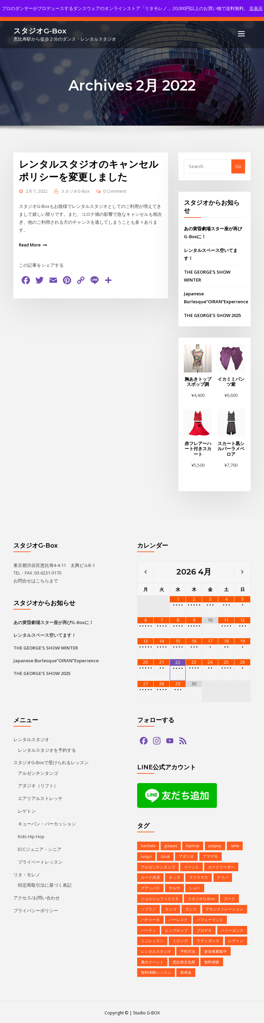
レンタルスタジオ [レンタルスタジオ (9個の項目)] (156, 949)
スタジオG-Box (39, 30)
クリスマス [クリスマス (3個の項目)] (198, 876)
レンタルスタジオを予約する (47, 749)
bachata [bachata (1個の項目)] (148, 845)
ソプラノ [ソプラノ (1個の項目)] (148, 907)
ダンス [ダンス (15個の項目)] (191, 907)
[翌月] (242, 572)
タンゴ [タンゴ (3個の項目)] (170, 907)
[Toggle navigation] (241, 34)
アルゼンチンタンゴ (38, 772)
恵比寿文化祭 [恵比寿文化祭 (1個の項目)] (184, 960)
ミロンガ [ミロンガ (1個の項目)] (180, 939)
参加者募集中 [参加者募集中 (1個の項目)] (215, 949)
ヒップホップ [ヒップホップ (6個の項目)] (176, 928)
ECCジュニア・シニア (40, 848)
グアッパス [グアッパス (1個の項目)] (150, 886)
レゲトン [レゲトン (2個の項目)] (235, 939)
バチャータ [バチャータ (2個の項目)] (150, 918)
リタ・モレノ (26, 873)
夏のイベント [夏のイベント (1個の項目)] (152, 960)
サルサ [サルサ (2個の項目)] (174, 886)
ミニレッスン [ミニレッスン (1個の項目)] (152, 939)
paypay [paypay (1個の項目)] (214, 845)
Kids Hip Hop (31, 835)
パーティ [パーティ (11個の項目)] (148, 928)
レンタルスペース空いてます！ (44, 634)
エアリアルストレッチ (40, 797)
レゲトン (27, 810)
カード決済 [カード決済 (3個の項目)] (150, 876)
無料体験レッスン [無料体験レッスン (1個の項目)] (156, 970)
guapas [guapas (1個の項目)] (170, 845)
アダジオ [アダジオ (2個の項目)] (186, 855)
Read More (30, 244)
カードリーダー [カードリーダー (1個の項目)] (221, 866)
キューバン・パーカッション (47, 823)
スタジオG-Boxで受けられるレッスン (51, 762)
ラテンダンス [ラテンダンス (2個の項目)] (208, 939)
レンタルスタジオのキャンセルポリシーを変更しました (88, 170)
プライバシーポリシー (35, 909)
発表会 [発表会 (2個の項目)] (185, 970)
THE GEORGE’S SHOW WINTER (45, 647)
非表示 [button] (256, 8)
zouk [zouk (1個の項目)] (165, 855)
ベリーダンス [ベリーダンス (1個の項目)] (232, 928)
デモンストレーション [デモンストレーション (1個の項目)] (224, 907)
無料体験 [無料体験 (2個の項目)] (211, 960)
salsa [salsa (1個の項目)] (234, 845)
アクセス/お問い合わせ (36, 896)
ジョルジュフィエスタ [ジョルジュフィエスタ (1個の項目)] (160, 897)
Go (238, 166)
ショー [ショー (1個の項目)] (194, 886)
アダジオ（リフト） (38, 785)
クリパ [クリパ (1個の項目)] (222, 876)
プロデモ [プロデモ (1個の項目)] (204, 928)
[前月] (145, 572)
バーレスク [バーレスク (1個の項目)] (178, 918)
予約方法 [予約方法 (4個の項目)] (187, 949)
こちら (42, 580)
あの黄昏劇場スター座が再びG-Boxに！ (53, 622)
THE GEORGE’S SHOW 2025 (212, 315)
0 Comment (114, 190)
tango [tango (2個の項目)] (146, 855)
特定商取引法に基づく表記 (45, 883)
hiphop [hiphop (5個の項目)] (192, 845)
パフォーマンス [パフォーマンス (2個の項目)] (210, 918)
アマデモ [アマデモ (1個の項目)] (210, 855)
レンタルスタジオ (31, 739)
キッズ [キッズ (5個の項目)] (174, 876)
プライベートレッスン (40, 861)
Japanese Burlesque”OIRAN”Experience (56, 660)
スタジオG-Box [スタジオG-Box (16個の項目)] (201, 897)
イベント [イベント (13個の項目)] (191, 866)
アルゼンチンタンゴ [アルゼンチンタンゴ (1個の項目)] (158, 866)
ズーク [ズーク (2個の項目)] (229, 897)
